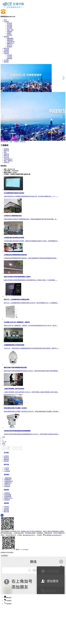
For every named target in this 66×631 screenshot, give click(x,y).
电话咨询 (7, 603)
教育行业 (6, 155)
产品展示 (6, 21)
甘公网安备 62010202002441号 (52, 535)
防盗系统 (9, 26)
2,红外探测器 (7, 494)
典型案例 (6, 149)
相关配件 (9, 46)
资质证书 (6, 457)
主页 (11, 141)
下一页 (4, 441)
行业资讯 (6, 53)
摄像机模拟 (10, 38)
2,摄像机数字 (7, 479)
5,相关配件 (7, 499)
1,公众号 (6, 467)
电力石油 (6, 157)
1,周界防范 (7, 493)
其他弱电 (9, 35)
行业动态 (9, 56)
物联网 (9, 33)
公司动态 (9, 55)
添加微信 (7, 600)
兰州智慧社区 (38, 531)
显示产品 (9, 45)
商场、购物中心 (8, 160)
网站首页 (7, 597)
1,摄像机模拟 (7, 478)
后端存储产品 (11, 41)
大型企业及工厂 (8, 159)
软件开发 (9, 23)
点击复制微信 (4, 555)
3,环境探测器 (7, 496)
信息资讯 (6, 503)
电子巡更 (9, 28)
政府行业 (6, 150)
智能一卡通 (10, 30)
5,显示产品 (7, 484)
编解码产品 (10, 43)
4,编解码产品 (7, 483)
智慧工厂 (45, 531)
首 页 (5, 20)
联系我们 (6, 62)
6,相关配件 (7, 486)
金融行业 (6, 154)
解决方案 (6, 48)
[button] (63, 78)
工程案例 (6, 50)
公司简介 (6, 456)
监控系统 (9, 25)
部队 (5, 152)
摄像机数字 (10, 40)
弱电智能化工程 (56, 531)
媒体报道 (9, 58)
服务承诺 (6, 51)
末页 (3, 443)
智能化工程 (25, 531)
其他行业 (22, 141)
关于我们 (6, 60)
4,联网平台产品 (8, 498)
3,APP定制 (7, 471)
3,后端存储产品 (8, 481)
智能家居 (9, 31)
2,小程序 (6, 469)
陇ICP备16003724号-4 (29, 535)
